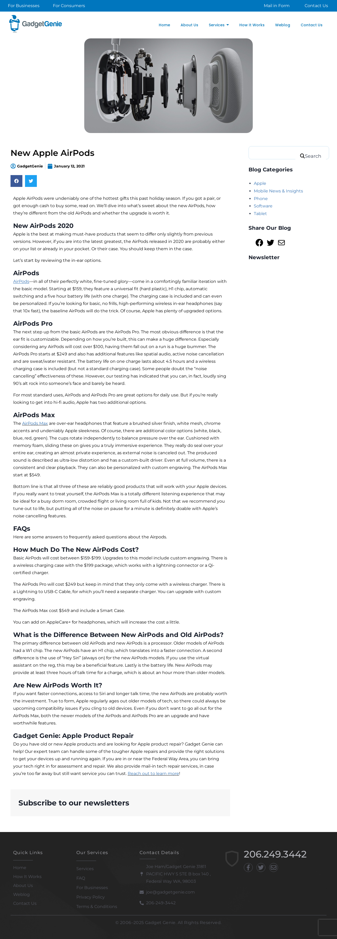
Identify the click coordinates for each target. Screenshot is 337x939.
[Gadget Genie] (35, 24)
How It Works (27, 876)
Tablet (260, 213)
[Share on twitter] (31, 181)
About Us (23, 885)
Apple (260, 183)
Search (313, 156)
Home (19, 867)
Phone (261, 198)
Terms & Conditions (96, 906)
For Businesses (92, 887)
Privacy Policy (90, 897)
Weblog (21, 894)
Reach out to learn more (153, 773)
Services (85, 868)
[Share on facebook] (16, 181)
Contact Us (25, 903)
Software (263, 205)
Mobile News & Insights (278, 190)
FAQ (80, 878)
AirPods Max (35, 423)
